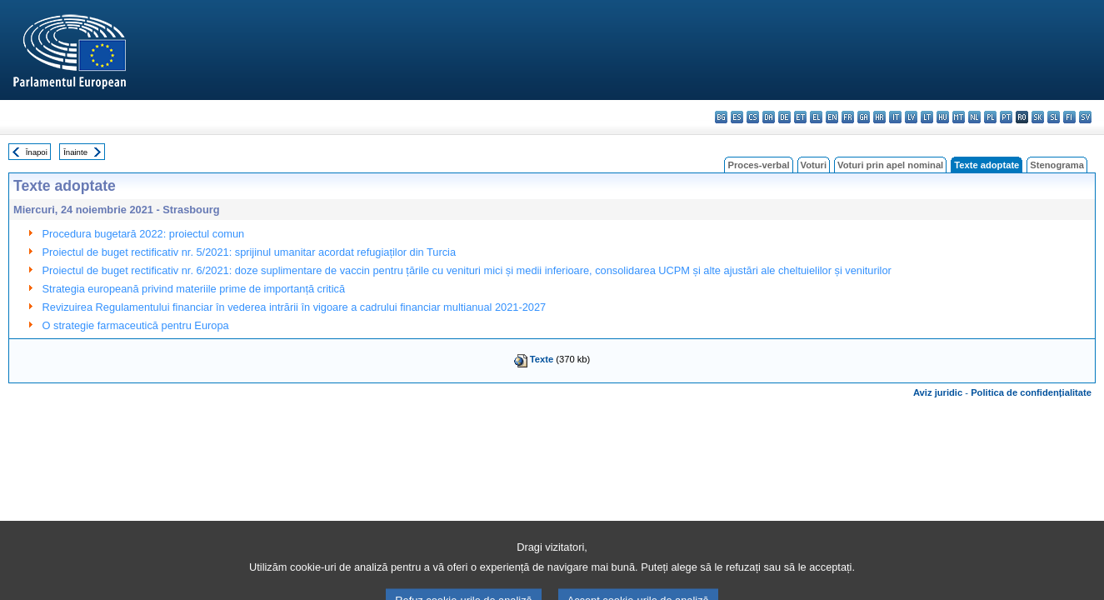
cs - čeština (753, 117)
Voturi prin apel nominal (890, 165)
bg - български (721, 117)
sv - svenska (1085, 117)
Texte (541, 359)
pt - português (1006, 117)
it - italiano (895, 117)
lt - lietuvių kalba (927, 117)
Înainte (75, 152)
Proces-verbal (758, 165)
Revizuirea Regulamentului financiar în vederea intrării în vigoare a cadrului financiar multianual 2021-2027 (294, 307)
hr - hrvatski (879, 117)
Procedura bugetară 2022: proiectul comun (143, 234)
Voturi (814, 165)
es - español (737, 117)
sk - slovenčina (1038, 117)
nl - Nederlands (974, 117)
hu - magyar (943, 117)
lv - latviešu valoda (911, 117)
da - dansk (768, 117)
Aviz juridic (937, 393)
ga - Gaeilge (863, 117)
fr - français (848, 117)
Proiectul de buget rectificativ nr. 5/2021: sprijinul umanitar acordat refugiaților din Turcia (249, 252)
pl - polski (990, 117)
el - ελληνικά (816, 117)
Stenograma (1057, 165)
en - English (832, 117)
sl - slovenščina (1053, 117)
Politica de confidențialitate (1031, 393)
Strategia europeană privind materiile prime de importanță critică (193, 288)
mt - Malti (958, 117)
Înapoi (36, 152)
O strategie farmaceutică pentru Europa (135, 325)
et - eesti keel (800, 117)
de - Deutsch (784, 117)
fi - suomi (1069, 117)
